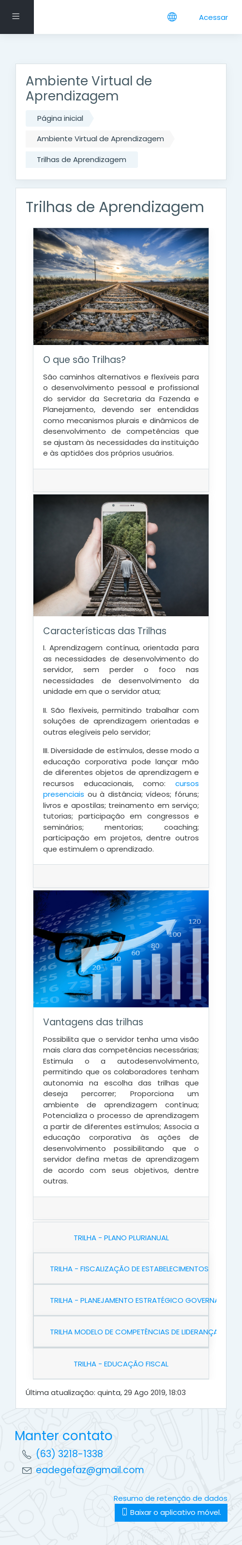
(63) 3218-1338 (69, 1454)
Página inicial (60, 118)
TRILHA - (121, 1364)
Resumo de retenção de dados (170, 1498)
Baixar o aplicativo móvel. (171, 1512)
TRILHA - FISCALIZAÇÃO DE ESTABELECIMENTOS (129, 1269)
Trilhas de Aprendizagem (81, 159)
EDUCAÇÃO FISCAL (136, 1364)
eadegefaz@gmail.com (90, 1470)
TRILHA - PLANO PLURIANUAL (121, 1238)
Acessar (213, 17)
